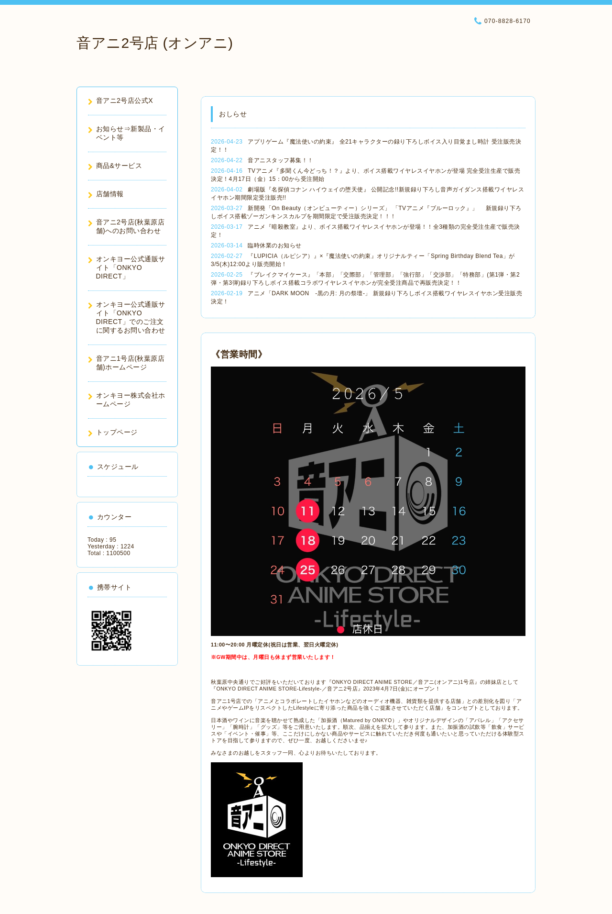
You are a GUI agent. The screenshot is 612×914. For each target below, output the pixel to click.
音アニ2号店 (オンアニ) (154, 43)
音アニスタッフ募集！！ (281, 160)
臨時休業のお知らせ (275, 245)
